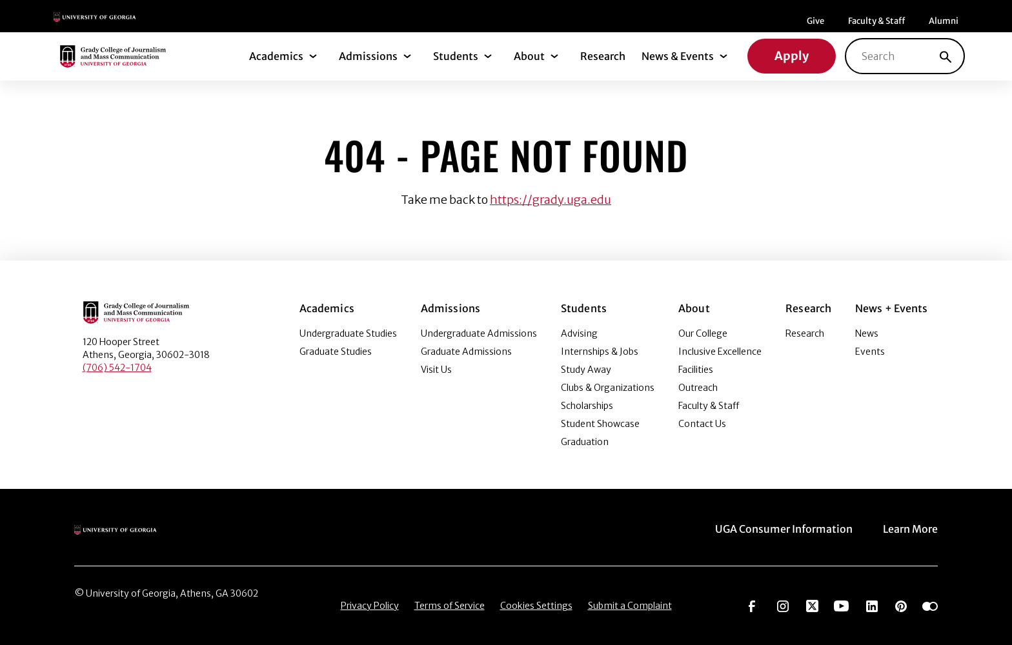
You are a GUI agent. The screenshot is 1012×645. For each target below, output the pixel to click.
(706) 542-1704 (117, 367)
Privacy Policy (370, 605)
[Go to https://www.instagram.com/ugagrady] (783, 605)
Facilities (695, 369)
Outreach (698, 387)
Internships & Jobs (599, 351)
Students (455, 56)
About (529, 56)
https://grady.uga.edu (550, 199)
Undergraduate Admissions (479, 333)
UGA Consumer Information (784, 528)
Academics (276, 56)
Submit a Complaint (630, 605)
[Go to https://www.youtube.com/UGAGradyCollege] (841, 605)
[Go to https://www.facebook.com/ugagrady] (752, 605)
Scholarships (587, 406)
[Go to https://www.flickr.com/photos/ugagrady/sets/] (930, 605)
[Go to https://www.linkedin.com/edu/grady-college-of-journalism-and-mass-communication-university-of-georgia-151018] (872, 605)
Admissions (368, 56)
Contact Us (702, 424)
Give (815, 20)
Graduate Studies (335, 351)
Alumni (943, 20)
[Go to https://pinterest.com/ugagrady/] (901, 605)
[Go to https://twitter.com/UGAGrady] (812, 605)
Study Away (586, 369)
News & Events (678, 56)
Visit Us (436, 369)
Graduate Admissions (466, 351)
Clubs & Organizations (607, 387)
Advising (579, 333)
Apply (791, 55)
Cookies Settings (536, 605)
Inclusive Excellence (720, 351)
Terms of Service (449, 605)
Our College (702, 333)
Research (602, 56)
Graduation (585, 442)
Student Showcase (600, 424)
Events (870, 351)
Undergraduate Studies (348, 333)
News (866, 333)
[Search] (945, 56)
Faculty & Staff (876, 20)
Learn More (910, 528)
